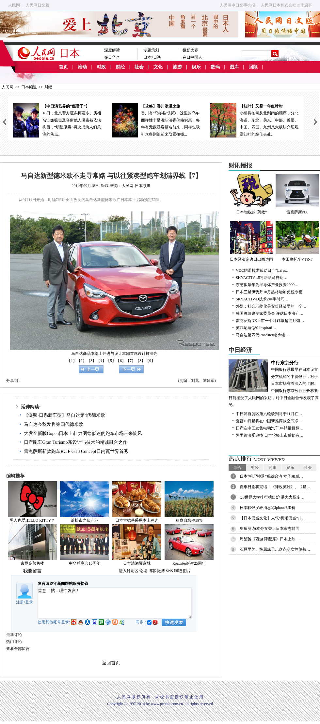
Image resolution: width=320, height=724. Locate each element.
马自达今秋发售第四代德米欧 (53, 424)
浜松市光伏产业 (84, 520)
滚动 (82, 67)
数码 (215, 67)
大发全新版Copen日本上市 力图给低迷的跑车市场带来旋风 (83, 433)
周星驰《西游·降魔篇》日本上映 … (270, 539)
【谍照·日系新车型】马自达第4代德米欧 (64, 415)
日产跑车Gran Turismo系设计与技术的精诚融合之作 (75, 442)
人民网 (14, 5)
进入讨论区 (128, 571)
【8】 (140, 360)
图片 (187, 571)
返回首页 (111, 662)
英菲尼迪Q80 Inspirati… (256, 328)
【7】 (131, 360)
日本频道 (29, 87)
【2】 (82, 360)
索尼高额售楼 (32, 563)
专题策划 (151, 50)
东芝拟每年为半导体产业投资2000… (267, 284)
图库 (234, 67)
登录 (29, 602)
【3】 (91, 360)
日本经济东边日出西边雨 (251, 241)
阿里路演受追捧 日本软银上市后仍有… (269, 435)
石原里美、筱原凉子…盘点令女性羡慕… (275, 549)
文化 (158, 67)
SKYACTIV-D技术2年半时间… (262, 299)
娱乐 (196, 67)
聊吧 (178, 571)
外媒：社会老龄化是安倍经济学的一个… (271, 306)
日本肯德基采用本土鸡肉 (136, 520)
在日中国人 (192, 57)
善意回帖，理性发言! (115, 603)
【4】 (101, 360)
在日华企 (112, 57)
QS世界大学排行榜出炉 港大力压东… (272, 497)
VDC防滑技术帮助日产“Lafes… (263, 270)
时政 (101, 67)
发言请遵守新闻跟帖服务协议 (63, 583)
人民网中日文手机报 (237, 5)
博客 (152, 571)
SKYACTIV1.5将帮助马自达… (261, 277)
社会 (139, 67)
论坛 (143, 571)
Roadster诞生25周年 (189, 563)
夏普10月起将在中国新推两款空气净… (269, 421)
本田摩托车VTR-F (297, 241)
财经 (120, 67)
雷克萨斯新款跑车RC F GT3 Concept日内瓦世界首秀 (76, 451)
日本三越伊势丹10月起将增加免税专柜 (269, 292)
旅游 (177, 67)
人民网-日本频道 (136, 185)
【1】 (72, 360)
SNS (169, 571)
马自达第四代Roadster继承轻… (262, 335)
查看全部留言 (18, 648)
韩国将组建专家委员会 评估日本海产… (269, 313)
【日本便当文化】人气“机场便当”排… (273, 518)
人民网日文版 (37, 5)
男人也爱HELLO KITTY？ (32, 520)
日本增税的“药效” (251, 194)
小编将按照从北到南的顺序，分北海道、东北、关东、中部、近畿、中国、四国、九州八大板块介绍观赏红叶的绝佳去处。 (254, 120)
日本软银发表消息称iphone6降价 (268, 507)
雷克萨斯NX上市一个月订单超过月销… (270, 320)
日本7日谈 (152, 57)
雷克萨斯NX (297, 194)
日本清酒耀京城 (137, 563)
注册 (20, 602)
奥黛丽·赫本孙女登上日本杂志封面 (269, 528)
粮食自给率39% (189, 520)
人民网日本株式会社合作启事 (286, 5)
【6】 (121, 360)
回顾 (253, 67)
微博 (161, 571)
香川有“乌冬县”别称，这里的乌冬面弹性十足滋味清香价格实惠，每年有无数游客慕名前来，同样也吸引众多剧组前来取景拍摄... (156, 120)
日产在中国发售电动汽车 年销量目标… (269, 428)
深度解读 (112, 50)
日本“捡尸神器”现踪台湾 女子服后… (271, 476)
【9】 (150, 360)
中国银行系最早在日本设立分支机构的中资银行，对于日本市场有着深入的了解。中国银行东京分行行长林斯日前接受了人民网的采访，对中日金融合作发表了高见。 (274, 383)
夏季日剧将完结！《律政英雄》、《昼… (275, 487)
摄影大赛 (190, 50)
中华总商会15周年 (84, 563)
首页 (63, 67)
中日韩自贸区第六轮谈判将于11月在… (269, 414)
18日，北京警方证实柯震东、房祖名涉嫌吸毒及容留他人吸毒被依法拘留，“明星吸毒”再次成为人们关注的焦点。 (57, 120)
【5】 (111, 360)
